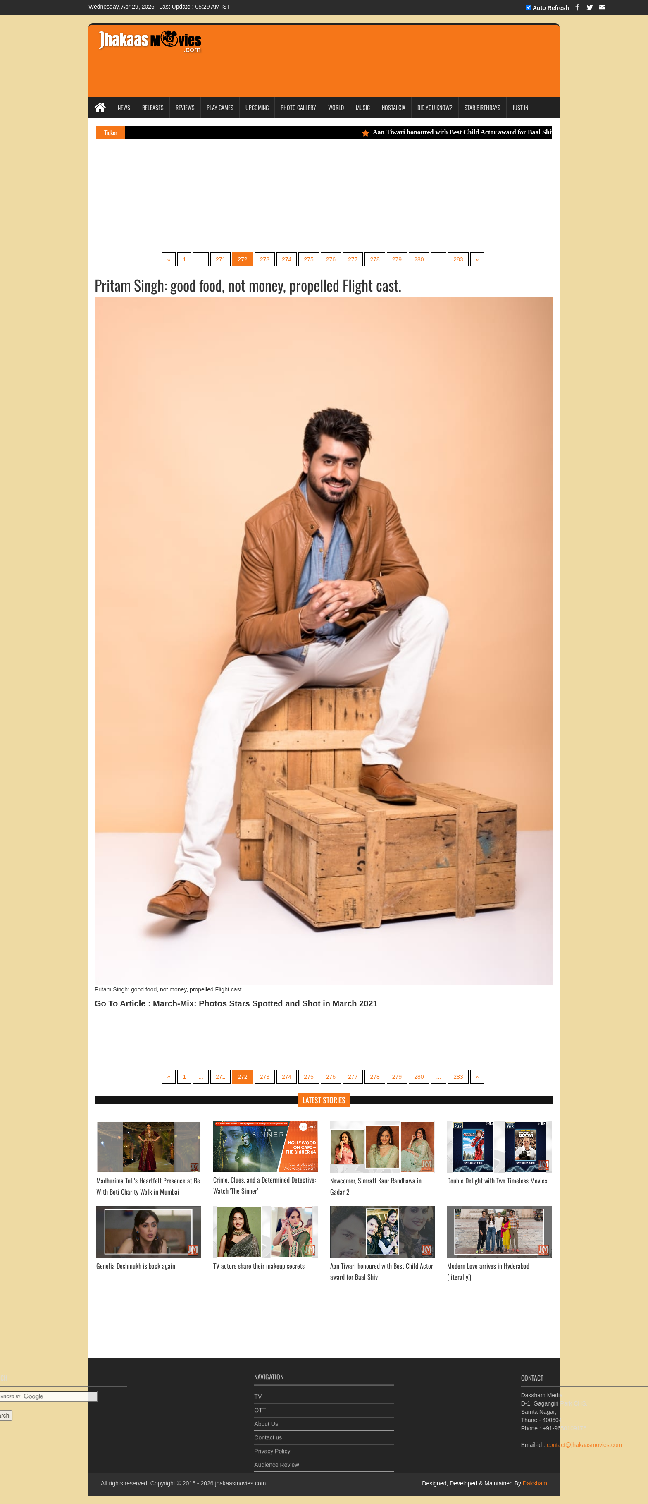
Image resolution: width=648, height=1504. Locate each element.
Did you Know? (435, 107)
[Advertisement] (366, 49)
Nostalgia (393, 107)
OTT (260, 1404)
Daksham (534, 1483)
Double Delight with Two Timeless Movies (497, 1180)
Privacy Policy (272, 1445)
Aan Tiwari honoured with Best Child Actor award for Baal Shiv (468, 132)
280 (419, 259)
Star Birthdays (482, 107)
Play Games (220, 107)
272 (242, 259)
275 (308, 259)
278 (374, 259)
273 (264, 259)
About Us (266, 1418)
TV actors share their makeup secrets (259, 1266)
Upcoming (257, 107)
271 (220, 259)
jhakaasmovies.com (240, 1483)
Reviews (185, 107)
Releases (153, 107)
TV (258, 1391)
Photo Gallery (298, 107)
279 (397, 259)
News (124, 107)
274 (286, 259)
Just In (520, 107)
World (336, 107)
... (200, 259)
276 (331, 259)
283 (458, 259)
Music (363, 107)
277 (352, 259)
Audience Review (276, 1459)
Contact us (268, 1432)
